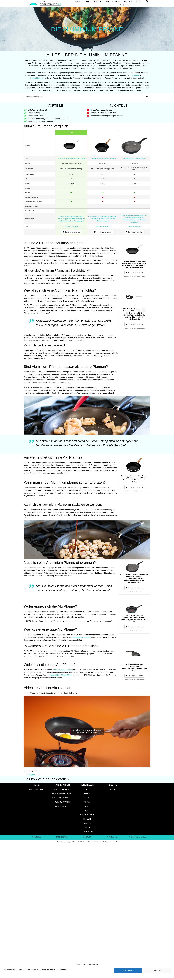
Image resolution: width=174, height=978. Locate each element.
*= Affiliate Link (112, 837)
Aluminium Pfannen (61, 802)
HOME (36, 785)
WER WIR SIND (36, 789)
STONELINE (87, 823)
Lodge (87, 789)
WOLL (86, 810)
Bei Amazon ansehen (72, 232)
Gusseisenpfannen (61, 793)
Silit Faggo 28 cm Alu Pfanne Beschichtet (103, 158)
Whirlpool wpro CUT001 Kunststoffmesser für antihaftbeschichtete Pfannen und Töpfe (134, 667)
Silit (87, 798)
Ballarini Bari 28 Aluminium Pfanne (134, 158)
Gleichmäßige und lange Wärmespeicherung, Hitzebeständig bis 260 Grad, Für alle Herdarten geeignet (102, 219)
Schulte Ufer (87, 815)
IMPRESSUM (36, 837)
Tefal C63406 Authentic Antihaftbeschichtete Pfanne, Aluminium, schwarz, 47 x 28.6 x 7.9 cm (134, 619)
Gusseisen (136, 75)
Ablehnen (156, 971)
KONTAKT (87, 837)
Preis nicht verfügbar (71, 226)
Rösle (87, 793)
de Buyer (87, 819)
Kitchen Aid (87, 832)
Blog (112, 789)
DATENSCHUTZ (61, 837)
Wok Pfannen (61, 806)
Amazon (31, 775)
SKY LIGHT (87, 827)
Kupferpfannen (61, 789)
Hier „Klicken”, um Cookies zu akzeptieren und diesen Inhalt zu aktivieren (87, 731)
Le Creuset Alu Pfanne (80, 637)
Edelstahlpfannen (37, 78)
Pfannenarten (62, 785)
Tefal (87, 802)
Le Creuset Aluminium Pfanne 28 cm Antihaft (71, 158)
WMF (87, 806)
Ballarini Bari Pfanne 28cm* (61, 675)
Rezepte (112, 785)
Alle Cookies (127, 971)
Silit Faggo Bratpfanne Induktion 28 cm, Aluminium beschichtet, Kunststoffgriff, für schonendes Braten (134, 479)
